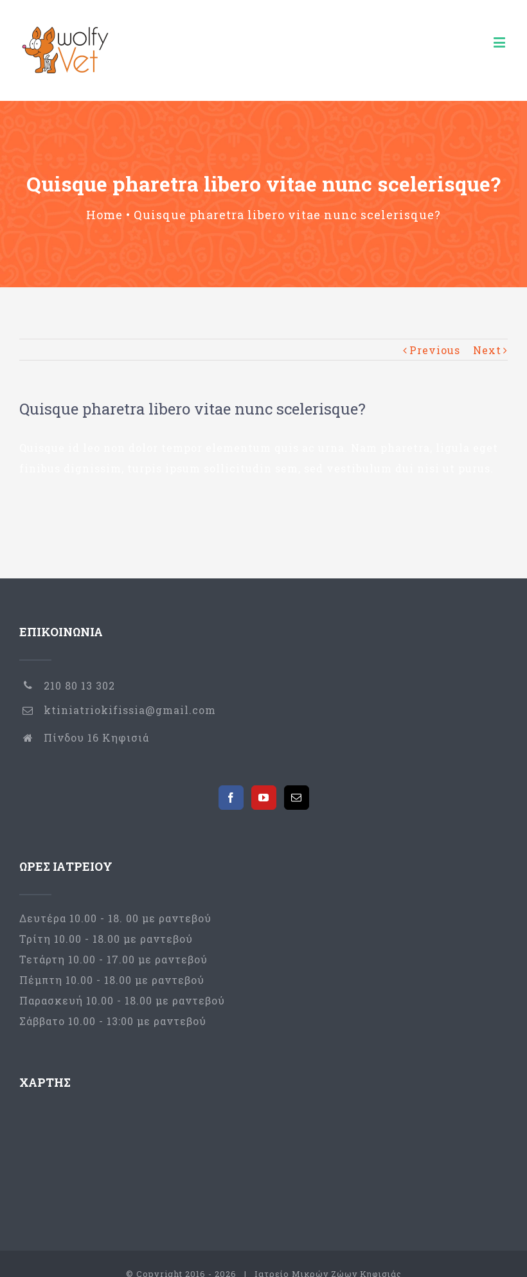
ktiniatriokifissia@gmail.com (130, 710)
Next (487, 350)
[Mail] (296, 797)
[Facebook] (231, 797)
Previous (434, 350)
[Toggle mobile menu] (501, 42)
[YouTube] (263, 797)
